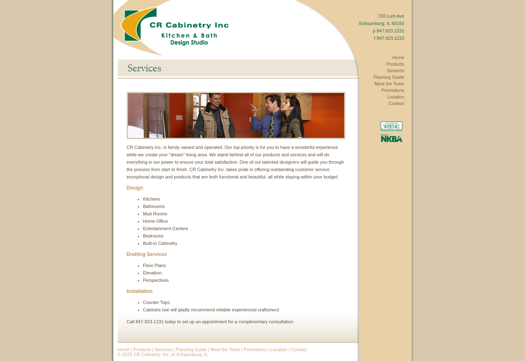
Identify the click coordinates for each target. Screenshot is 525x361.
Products (142, 349)
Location (279, 349)
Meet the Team (225, 349)
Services (163, 349)
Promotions (255, 349)
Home (124, 349)
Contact (298, 349)
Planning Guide (191, 349)
